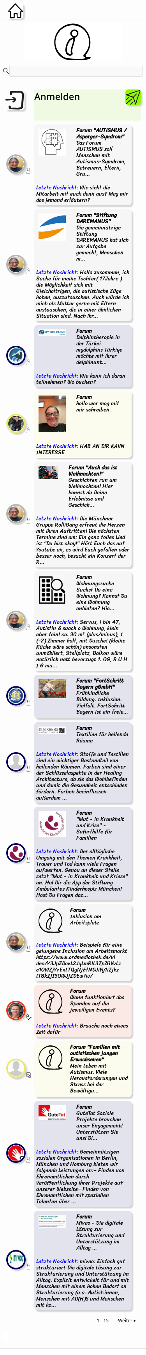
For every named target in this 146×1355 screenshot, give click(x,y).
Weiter (127, 1320)
